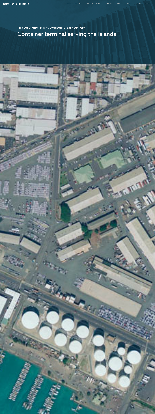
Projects (99, 3)
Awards (90, 3)
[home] (16, 4)
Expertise (109, 3)
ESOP (139, 3)
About (69, 3)
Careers (118, 3)
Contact (147, 3)
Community (129, 3)
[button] (79, 3)
